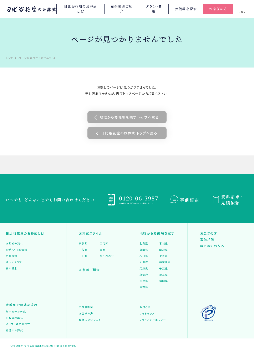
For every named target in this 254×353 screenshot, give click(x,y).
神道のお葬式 (14, 330)
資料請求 (11, 268)
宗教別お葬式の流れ (22, 305)
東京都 (163, 256)
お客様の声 (86, 313)
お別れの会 (107, 256)
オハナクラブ (14, 262)
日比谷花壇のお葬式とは (80, 9)
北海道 (143, 243)
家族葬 (83, 243)
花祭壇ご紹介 (89, 270)
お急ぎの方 (218, 8)
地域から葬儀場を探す (157, 233)
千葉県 (163, 268)
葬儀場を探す (186, 8)
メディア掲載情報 (16, 249)
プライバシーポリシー (152, 319)
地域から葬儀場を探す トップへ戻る (129, 117)
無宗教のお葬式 (16, 311)
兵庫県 (143, 268)
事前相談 (189, 200)
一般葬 (83, 249)
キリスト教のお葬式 (18, 324)
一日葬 (83, 256)
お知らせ (145, 307)
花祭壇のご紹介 (122, 9)
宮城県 (163, 243)
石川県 (143, 256)
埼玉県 (163, 274)
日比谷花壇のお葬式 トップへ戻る (129, 132)
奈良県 (143, 281)
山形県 (163, 249)
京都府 (143, 274)
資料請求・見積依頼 (232, 200)
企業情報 (11, 256)
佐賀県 (143, 287)
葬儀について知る (90, 319)
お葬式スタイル (90, 233)
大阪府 (143, 262)
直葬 (103, 249)
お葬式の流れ (14, 243)
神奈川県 (165, 262)
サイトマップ (147, 313)
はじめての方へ (212, 246)
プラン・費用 (153, 9)
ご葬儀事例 (86, 307)
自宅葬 (104, 243)
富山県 (143, 249)
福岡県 (163, 281)
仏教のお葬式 (14, 317)
